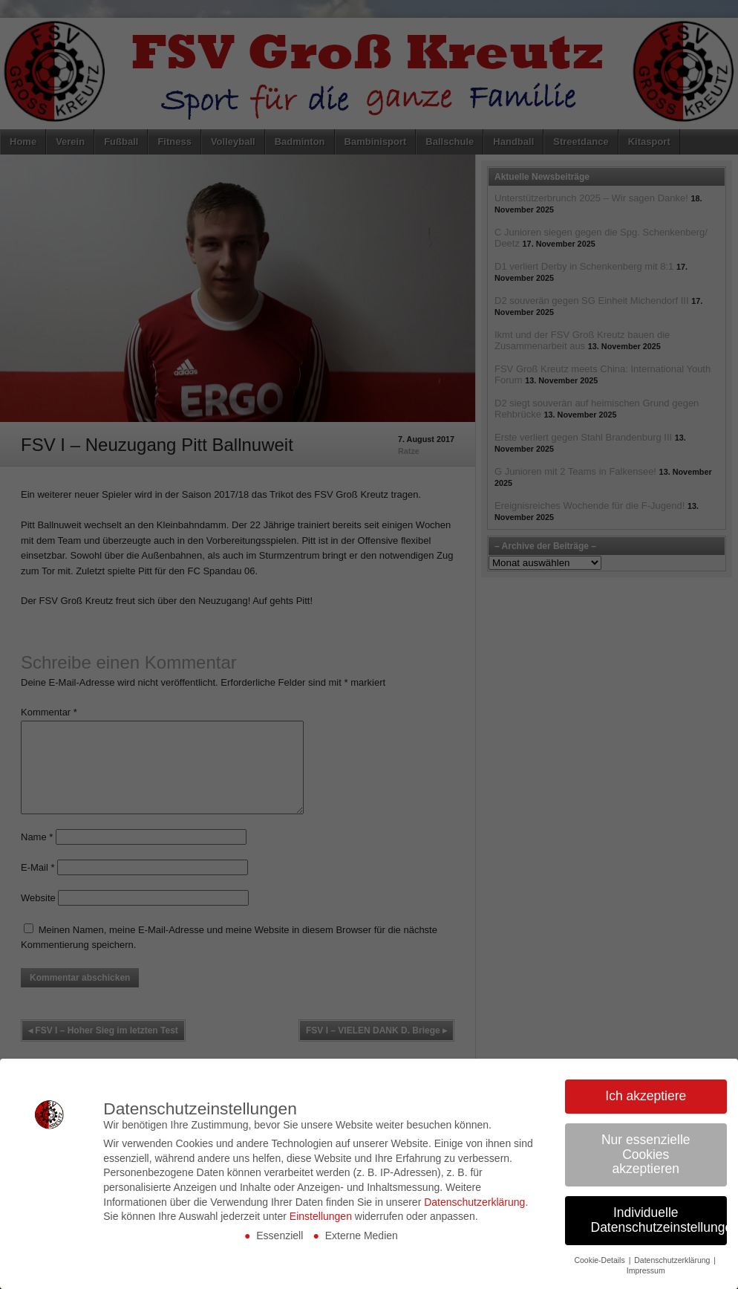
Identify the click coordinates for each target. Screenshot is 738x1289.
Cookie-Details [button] (600, 1260)
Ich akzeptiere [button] (645, 1095)
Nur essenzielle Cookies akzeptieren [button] (645, 1154)
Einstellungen (321, 1216)
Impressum (646, 1270)
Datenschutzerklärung (474, 1202)
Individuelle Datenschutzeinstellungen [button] (659, 1220)
